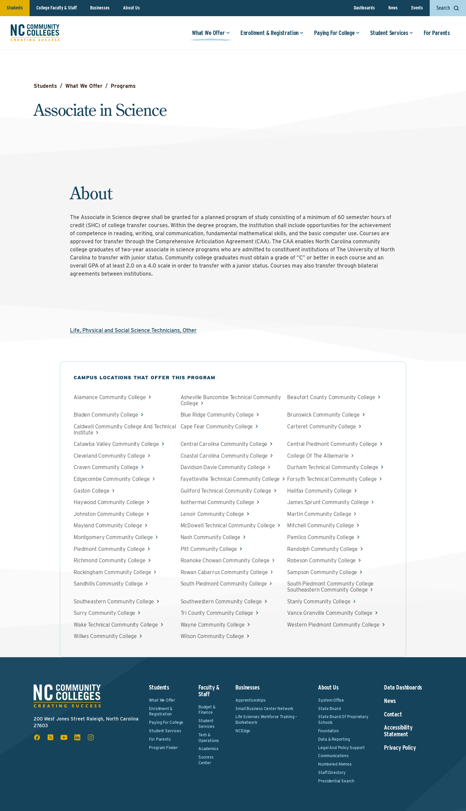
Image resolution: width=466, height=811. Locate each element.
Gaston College (92, 491)
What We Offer (211, 32)
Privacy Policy (400, 747)
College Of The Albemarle (317, 456)
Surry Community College (104, 613)
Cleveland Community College (109, 456)
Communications (333, 755)
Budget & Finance (207, 709)
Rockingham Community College (112, 572)
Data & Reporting (334, 739)
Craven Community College (106, 467)
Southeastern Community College (114, 602)
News (393, 7)
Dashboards (364, 7)
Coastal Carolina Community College (224, 456)
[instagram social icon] (90, 737)
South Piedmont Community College (224, 584)
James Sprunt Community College (327, 502)
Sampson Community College (322, 572)
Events (417, 7)
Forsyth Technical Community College (332, 479)
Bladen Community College (106, 415)
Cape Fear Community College (217, 427)
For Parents (437, 32)
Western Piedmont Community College (333, 625)
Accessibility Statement (398, 731)
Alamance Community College (110, 397)
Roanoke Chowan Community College (225, 561)
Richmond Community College (110, 561)
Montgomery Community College (113, 537)
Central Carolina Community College (224, 444)
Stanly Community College (318, 602)
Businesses (100, 7)
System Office (331, 700)
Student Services (391, 32)
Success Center (205, 759)
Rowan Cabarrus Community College (224, 572)
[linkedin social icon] (77, 737)
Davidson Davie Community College (223, 467)
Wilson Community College (212, 636)
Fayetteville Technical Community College (230, 479)
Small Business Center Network (264, 708)
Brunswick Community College (323, 415)
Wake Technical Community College (116, 625)
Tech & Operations (208, 737)
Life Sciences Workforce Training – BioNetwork (266, 719)
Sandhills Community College (108, 584)
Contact (393, 714)
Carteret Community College (321, 427)
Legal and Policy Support (341, 747)
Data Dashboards (403, 687)
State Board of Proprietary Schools (343, 719)
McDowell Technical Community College (228, 526)
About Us (131, 7)
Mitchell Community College (320, 526)
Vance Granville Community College (330, 613)
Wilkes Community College (105, 636)
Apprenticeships (250, 700)
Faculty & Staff (208, 691)
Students (15, 7)
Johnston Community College (109, 514)
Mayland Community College (108, 526)
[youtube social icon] (64, 737)
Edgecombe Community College (112, 479)
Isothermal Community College (218, 502)
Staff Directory (331, 772)
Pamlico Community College (320, 537)
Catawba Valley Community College (116, 444)
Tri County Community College (217, 613)
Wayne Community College (213, 625)
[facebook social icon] (37, 737)
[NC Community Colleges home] (35, 32)
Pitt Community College (209, 549)
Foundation (328, 730)
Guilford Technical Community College (226, 491)
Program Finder (163, 747)
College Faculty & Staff (56, 7)
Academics (208, 748)
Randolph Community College (322, 549)
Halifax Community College (319, 491)
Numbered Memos (334, 764)
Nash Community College (210, 537)
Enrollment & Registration (272, 32)
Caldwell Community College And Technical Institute (125, 429)
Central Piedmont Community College (332, 444)
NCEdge (242, 730)
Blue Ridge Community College (217, 415)
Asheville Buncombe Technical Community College (231, 400)
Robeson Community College (321, 561)
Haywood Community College (109, 502)
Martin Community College (319, 514)
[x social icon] (50, 737)
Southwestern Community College (221, 602)
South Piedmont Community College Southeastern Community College (330, 587)
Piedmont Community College (109, 549)
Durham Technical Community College (332, 467)
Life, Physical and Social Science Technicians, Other (133, 330)
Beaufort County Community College (331, 397)
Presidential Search (336, 780)
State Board (329, 708)
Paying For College (337, 32)
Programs (123, 86)
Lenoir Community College (212, 514)
